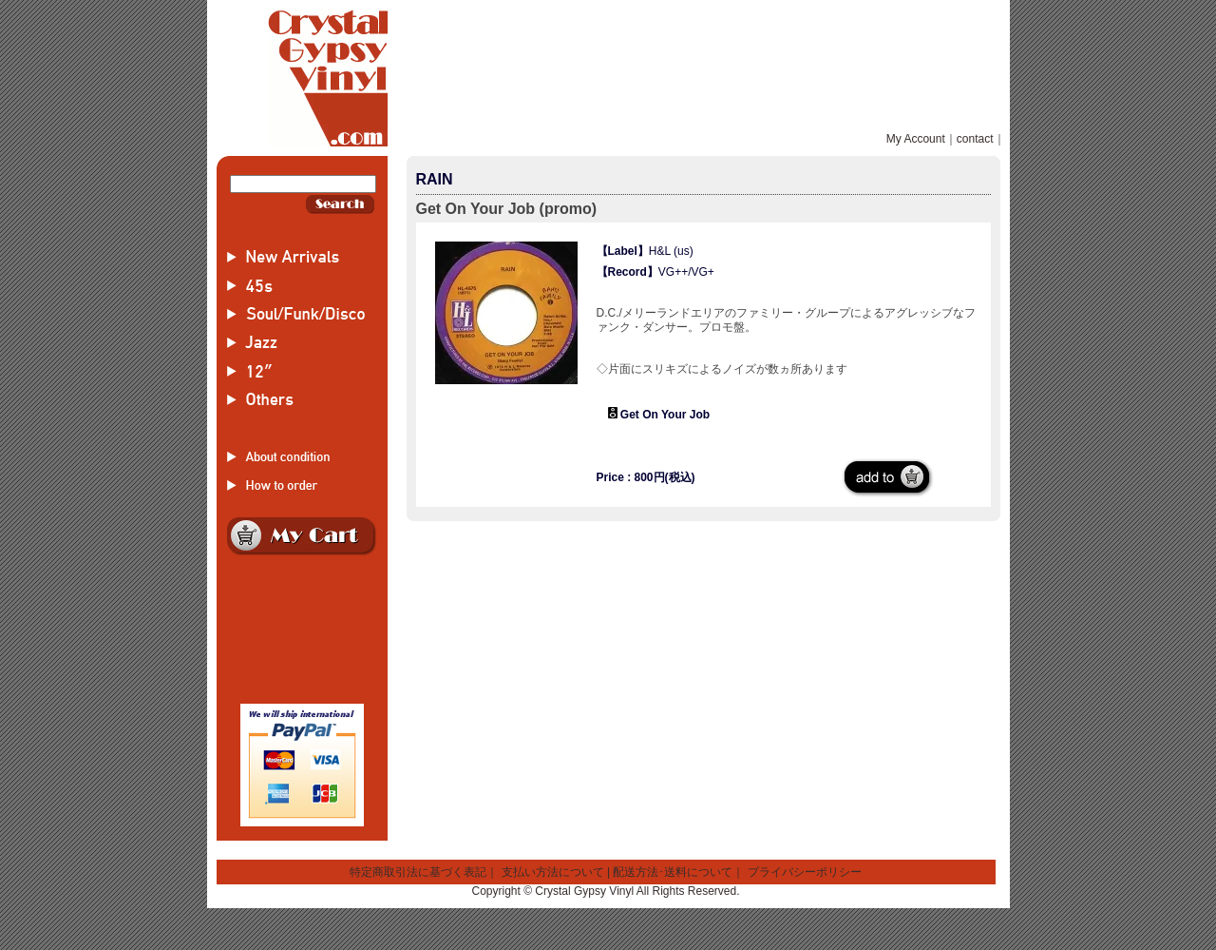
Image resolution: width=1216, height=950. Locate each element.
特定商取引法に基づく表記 (418, 872)
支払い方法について (553, 872)
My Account (915, 138)
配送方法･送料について (672, 872)
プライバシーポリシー (805, 872)
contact (975, 138)
